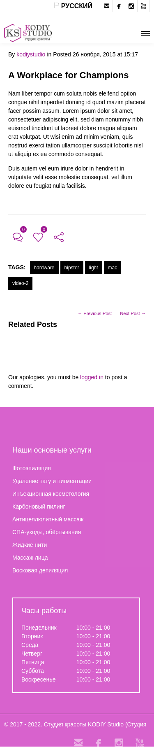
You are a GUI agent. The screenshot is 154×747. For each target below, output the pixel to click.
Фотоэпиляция (31, 468)
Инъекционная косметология (50, 493)
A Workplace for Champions (68, 75)
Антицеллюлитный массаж (47, 519)
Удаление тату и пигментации (52, 481)
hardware (44, 268)
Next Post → (133, 313)
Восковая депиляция (40, 570)
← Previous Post (95, 313)
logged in (91, 377)
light (93, 268)
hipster (71, 268)
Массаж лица (30, 557)
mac (112, 268)
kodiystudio (30, 54)
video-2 (20, 283)
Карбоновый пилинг (38, 506)
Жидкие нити (29, 545)
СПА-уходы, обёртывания (46, 532)
